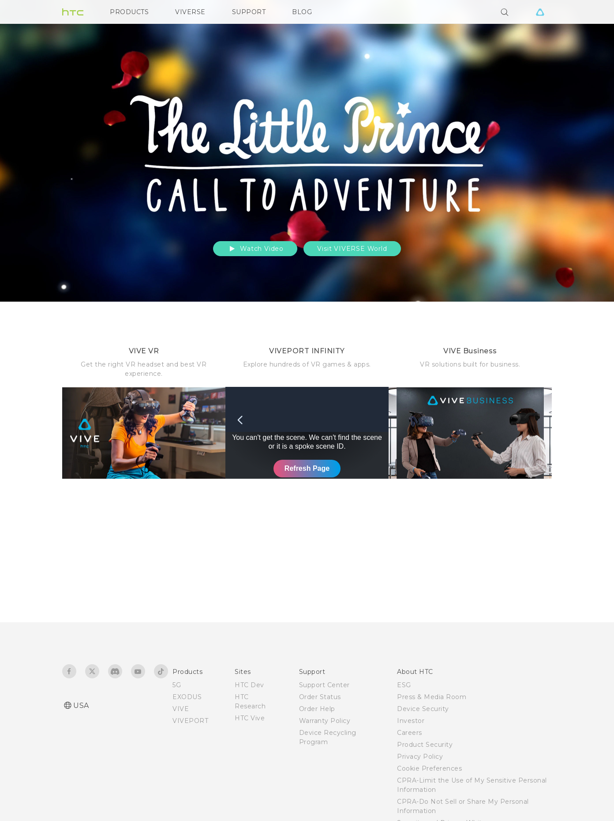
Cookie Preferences (429, 768)
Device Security (423, 709)
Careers (409, 733)
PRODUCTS (129, 12)
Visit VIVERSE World (352, 249)
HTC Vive (250, 718)
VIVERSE (190, 12)
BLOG (302, 12)
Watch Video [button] (255, 249)
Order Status (320, 697)
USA (81, 705)
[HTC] (72, 12)
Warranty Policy (325, 721)
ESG (404, 685)
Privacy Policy (420, 756)
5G (176, 685)
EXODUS (187, 697)
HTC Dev (249, 685)
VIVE (180, 709)
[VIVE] (539, 11)
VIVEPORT (190, 721)
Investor (410, 721)
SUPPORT (249, 12)
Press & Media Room (431, 697)
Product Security (425, 745)
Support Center (324, 685)
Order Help (317, 709)
